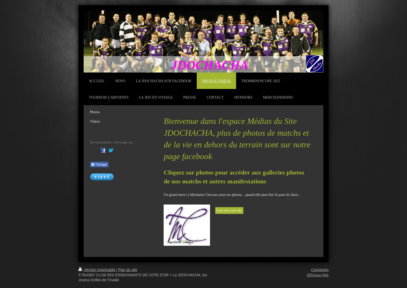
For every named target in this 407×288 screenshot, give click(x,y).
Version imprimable (97, 270)
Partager (99, 164)
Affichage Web (318, 275)
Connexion (320, 270)
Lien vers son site (229, 210)
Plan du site (127, 270)
